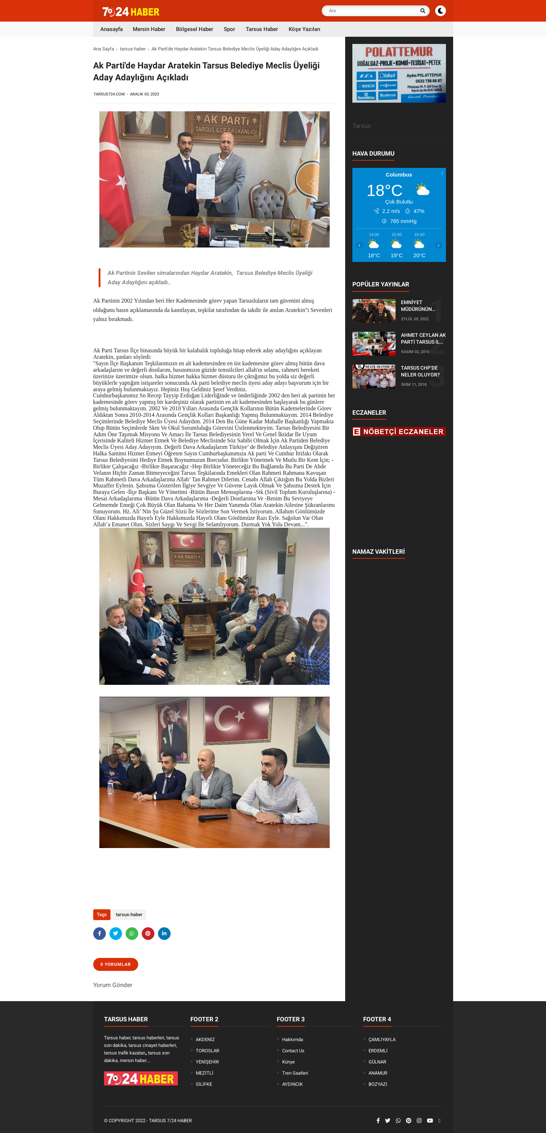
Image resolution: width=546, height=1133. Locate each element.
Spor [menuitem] (229, 29)
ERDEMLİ (378, 1050)
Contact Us (293, 1050)
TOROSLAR (207, 1050)
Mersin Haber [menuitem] (149, 29)
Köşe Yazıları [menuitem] (304, 29)
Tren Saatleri (295, 1073)
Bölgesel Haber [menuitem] (194, 29)
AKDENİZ (205, 1039)
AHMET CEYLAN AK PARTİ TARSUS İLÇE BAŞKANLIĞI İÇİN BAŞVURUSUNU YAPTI (423, 339)
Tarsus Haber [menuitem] (262, 29)
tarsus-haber (133, 49)
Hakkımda (292, 1039)
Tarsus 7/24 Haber (170, 1120)
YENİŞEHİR (207, 1062)
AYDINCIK (292, 1084)
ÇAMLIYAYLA (382, 1039)
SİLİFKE (204, 1084)
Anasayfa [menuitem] (111, 29)
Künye (288, 1062)
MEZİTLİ (204, 1073)
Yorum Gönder (112, 985)
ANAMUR (378, 1073)
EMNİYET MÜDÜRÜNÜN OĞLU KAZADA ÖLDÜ (417, 306)
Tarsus (361, 125)
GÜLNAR (377, 1062)
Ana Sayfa (103, 49)
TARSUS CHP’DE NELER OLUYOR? (420, 371)
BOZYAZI (378, 1084)
